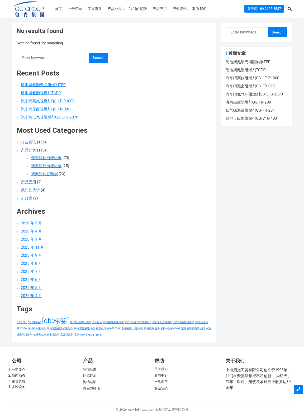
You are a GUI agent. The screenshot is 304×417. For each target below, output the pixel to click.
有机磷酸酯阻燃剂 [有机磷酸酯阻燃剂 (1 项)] (113, 322)
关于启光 (75, 9)
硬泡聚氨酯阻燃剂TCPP (41, 93)
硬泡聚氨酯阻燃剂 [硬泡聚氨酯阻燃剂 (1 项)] (84, 328)
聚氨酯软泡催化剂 (46, 158)
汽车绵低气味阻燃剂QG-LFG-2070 (49, 117)
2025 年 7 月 (31, 271)
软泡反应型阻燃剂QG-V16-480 (251, 118)
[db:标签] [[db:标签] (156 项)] (55, 321)
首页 (58, 9)
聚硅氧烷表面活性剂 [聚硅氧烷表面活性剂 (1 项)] (193, 328)
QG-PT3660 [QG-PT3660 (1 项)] (34, 322)
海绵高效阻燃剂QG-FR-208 (248, 102)
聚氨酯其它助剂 (44, 174)
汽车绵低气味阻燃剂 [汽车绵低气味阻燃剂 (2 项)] (138, 322)
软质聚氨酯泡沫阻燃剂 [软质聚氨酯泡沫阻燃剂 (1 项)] (46, 334)
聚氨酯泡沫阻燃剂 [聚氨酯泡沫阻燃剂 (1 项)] (132, 328)
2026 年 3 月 (31, 239)
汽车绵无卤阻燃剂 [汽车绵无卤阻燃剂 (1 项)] (162, 322)
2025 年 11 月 (32, 247)
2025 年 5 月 (31, 287)
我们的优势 (138, 9)
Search (98, 58)
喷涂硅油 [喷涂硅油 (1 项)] (97, 322)
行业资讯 (179, 9)
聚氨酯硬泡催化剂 (46, 166)
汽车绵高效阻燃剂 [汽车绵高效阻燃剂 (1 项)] (183, 322)
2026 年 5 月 (31, 223)
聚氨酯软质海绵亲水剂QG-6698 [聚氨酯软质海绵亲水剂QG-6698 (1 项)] (162, 328)
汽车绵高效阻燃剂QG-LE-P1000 (48, 101)
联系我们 (199, 9)
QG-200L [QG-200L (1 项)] (22, 322)
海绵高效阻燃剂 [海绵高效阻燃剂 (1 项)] (37, 328)
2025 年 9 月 (31, 255)
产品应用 (159, 9)
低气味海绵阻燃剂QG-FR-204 (250, 110)
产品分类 (115, 9)
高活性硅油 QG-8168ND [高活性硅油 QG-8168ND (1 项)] (88, 334)
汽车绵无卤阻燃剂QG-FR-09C (45, 109)
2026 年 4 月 (31, 231)
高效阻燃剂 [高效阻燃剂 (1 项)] (66, 334)
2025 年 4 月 (31, 296)
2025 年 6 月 (31, 279)
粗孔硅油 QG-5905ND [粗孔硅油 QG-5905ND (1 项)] (108, 328)
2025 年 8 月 (31, 263)
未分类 (26, 198)
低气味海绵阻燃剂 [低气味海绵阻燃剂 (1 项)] (80, 322)
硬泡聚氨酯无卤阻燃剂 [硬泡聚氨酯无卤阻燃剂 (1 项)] (60, 328)
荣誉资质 (95, 9)
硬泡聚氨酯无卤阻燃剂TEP (43, 85)
